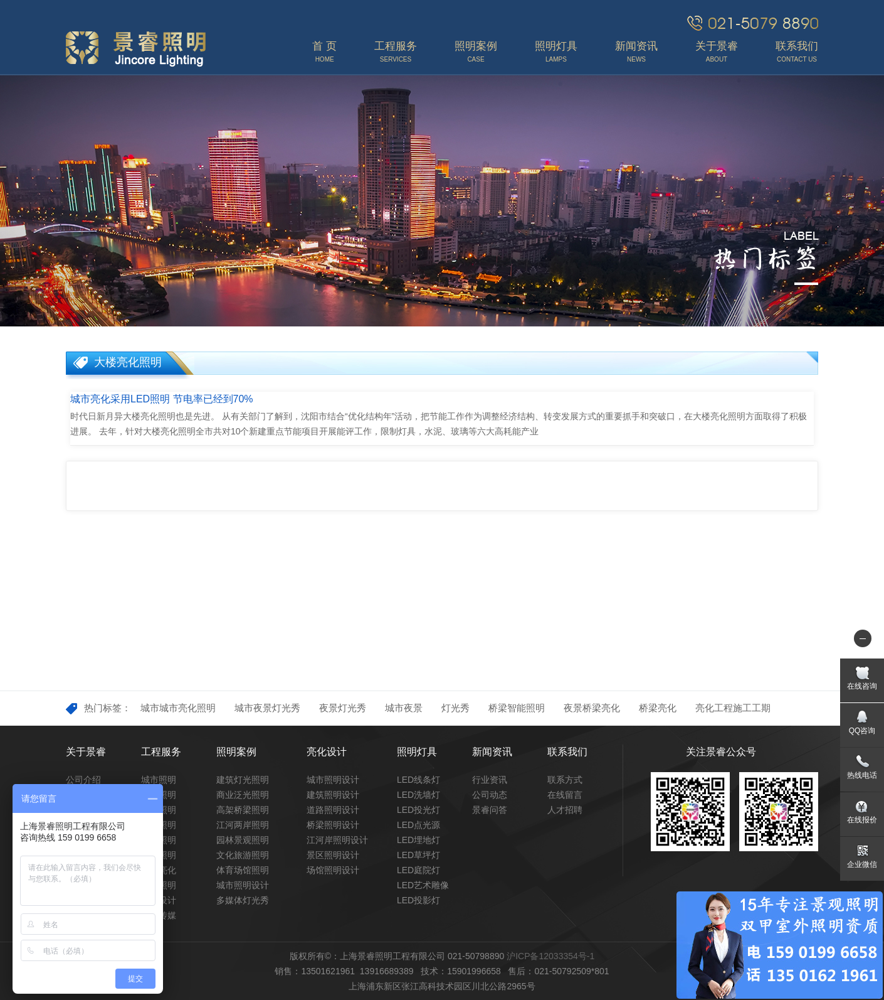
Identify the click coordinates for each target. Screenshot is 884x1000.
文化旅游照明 (242, 855)
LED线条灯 (418, 780)
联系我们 (567, 751)
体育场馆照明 (242, 870)
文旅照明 (158, 885)
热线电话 (862, 775)
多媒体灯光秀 (242, 900)
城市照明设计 (242, 885)
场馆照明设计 (333, 870)
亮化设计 (327, 751)
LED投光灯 (418, 810)
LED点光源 (418, 825)
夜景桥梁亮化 (592, 707)
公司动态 (489, 795)
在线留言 (564, 795)
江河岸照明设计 (337, 840)
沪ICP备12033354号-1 (550, 956)
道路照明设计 (333, 810)
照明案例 (236, 751)
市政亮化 (158, 870)
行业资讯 (489, 780)
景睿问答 (489, 810)
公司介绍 (83, 780)
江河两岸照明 (242, 825)
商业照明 (158, 840)
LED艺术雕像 (423, 885)
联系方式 (564, 780)
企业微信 (862, 864)
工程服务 (161, 751)
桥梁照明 (158, 810)
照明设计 (158, 900)
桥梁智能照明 (516, 707)
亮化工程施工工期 (733, 707)
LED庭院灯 (418, 870)
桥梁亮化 (657, 707)
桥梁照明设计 (333, 825)
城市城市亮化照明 (178, 707)
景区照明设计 (333, 855)
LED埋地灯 (418, 840)
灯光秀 (455, 707)
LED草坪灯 (418, 855)
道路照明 (158, 825)
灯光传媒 (158, 915)
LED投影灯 (418, 900)
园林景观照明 (242, 840)
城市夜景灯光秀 (267, 707)
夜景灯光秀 (342, 707)
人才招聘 (564, 810)
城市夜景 (404, 707)
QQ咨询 (862, 730)
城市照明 (158, 780)
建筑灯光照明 (242, 780)
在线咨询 (862, 686)
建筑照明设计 (333, 795)
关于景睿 (86, 751)
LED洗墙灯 (418, 795)
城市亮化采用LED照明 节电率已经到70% (161, 399)
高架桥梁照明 (242, 810)
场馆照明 (158, 855)
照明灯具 (417, 751)
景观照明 (158, 795)
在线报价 (862, 819)
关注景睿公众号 (721, 751)
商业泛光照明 (242, 795)
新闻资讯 (492, 751)
